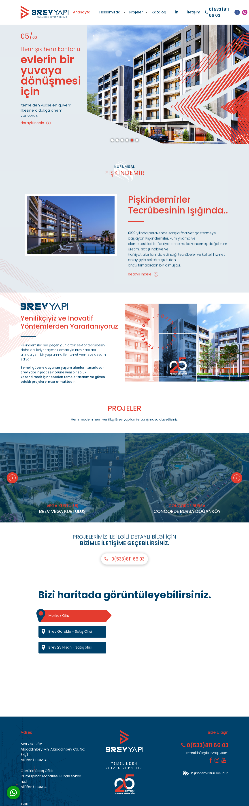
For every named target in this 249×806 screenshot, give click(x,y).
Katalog (159, 12)
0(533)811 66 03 (217, 12)
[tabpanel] (124, 84)
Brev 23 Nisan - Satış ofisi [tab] (74, 647)
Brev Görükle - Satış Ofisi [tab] (74, 632)
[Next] (236, 499)
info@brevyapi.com (207, 753)
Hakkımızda (109, 12)
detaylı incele (36, 122)
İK (176, 12)
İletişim (193, 12)
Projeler (136, 12)
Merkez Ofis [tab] (72, 616)
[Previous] (12, 499)
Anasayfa (81, 12)
